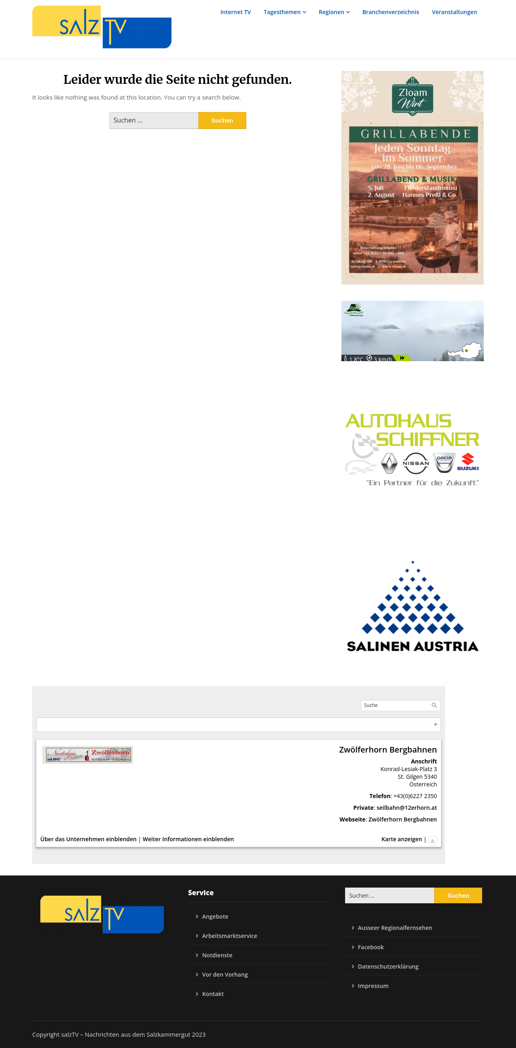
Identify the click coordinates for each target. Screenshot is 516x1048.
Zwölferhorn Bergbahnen (402, 819)
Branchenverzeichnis (390, 12)
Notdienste (217, 955)
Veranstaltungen (454, 12)
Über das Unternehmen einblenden (88, 839)
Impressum (373, 986)
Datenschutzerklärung (388, 966)
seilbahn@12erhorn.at (407, 807)
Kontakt (213, 994)
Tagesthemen (282, 12)
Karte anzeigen (401, 839)
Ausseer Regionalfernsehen (395, 928)
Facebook (371, 947)
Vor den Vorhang (225, 974)
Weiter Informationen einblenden (188, 839)
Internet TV (236, 12)
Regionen (331, 12)
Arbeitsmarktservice (229, 936)
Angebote (215, 916)
